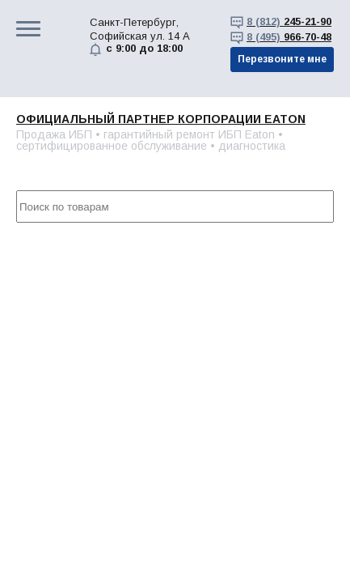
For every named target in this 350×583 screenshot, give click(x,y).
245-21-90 (289, 21)
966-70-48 (289, 37)
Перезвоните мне (282, 59)
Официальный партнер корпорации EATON (161, 119)
